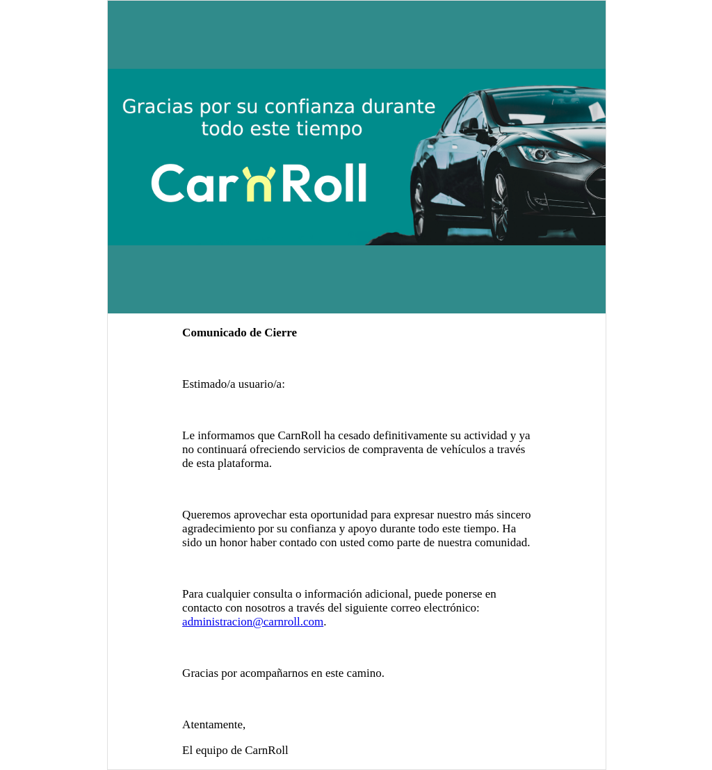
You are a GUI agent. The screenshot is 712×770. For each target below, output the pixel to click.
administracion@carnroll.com (252, 621)
